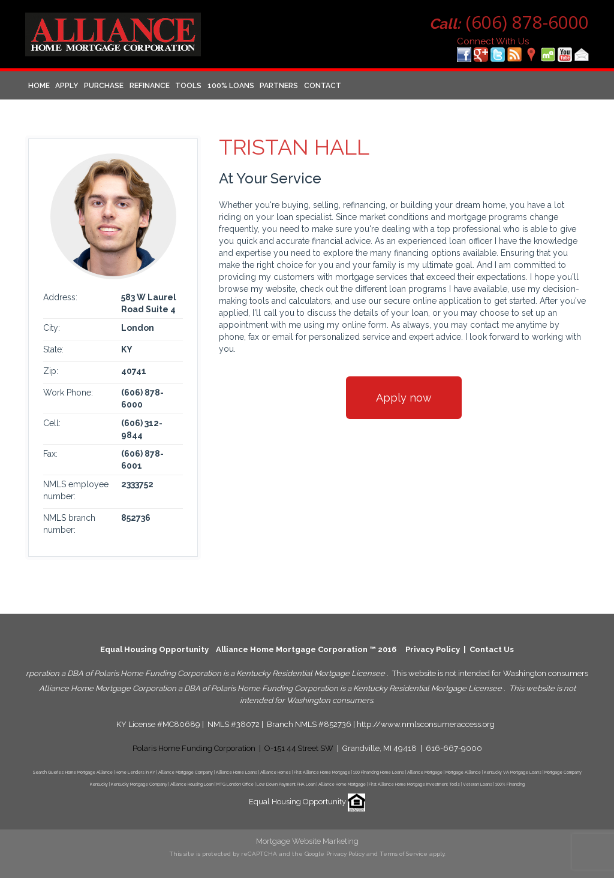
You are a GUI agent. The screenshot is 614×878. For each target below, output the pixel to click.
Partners (279, 86)
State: (53, 349)
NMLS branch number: (69, 524)
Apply (66, 86)
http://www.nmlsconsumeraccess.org (426, 724)
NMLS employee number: (76, 490)
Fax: (50, 453)
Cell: (52, 423)
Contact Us (491, 649)
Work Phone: (68, 392)
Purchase (104, 86)
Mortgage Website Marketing (307, 841)
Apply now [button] (404, 397)
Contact (322, 86)
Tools (188, 86)
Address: (60, 297)
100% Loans (230, 86)
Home (39, 86)
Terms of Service (404, 853)
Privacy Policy (432, 649)
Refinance (150, 86)
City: (51, 328)
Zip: (50, 371)
